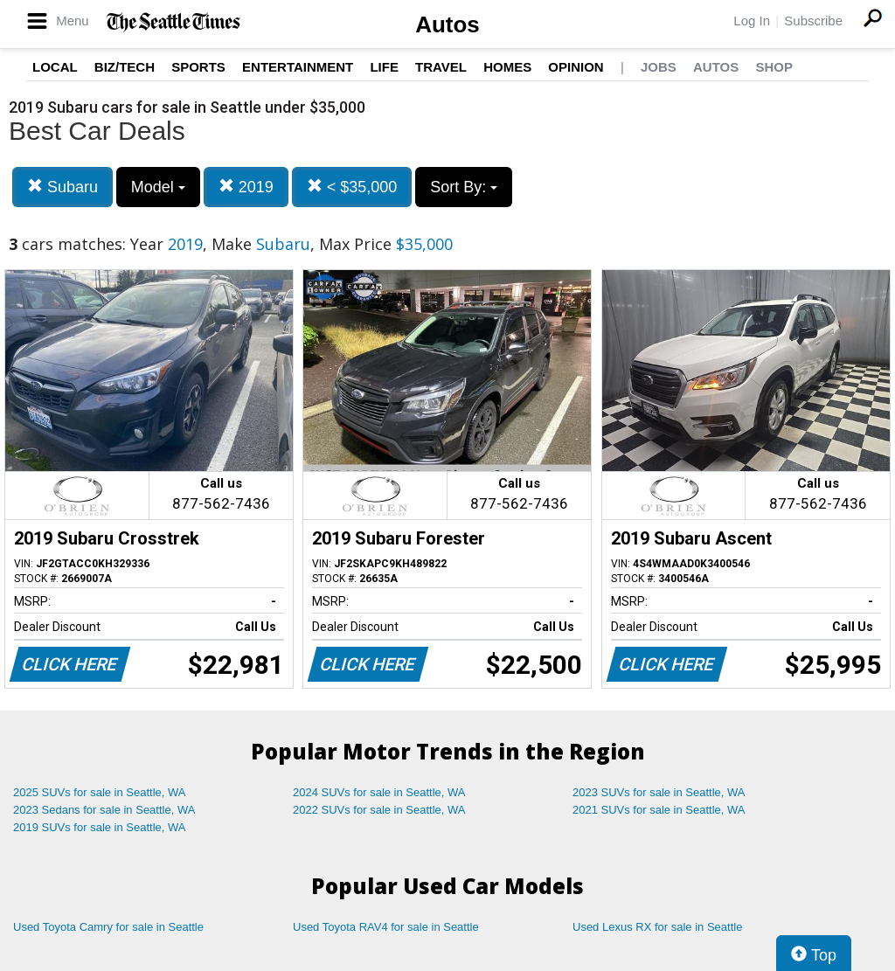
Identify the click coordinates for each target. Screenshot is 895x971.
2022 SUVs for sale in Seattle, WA (379, 809)
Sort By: (463, 187)
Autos (447, 24)
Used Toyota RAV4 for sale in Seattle (386, 926)
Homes (507, 66)
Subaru (62, 186)
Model (158, 187)
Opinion (575, 66)
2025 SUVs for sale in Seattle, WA (99, 792)
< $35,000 (352, 186)
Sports (198, 66)
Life (384, 66)
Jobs (658, 66)
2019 (246, 186)
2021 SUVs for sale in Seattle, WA (659, 809)
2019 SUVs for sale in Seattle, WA (99, 827)
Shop (774, 66)
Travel (441, 66)
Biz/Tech (124, 66)
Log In (751, 20)
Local (55, 66)
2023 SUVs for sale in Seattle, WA (659, 792)
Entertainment (297, 66)
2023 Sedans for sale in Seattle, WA (104, 809)
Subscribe (813, 20)
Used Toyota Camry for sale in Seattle (108, 926)
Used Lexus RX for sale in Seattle (657, 926)
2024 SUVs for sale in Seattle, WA (379, 792)
